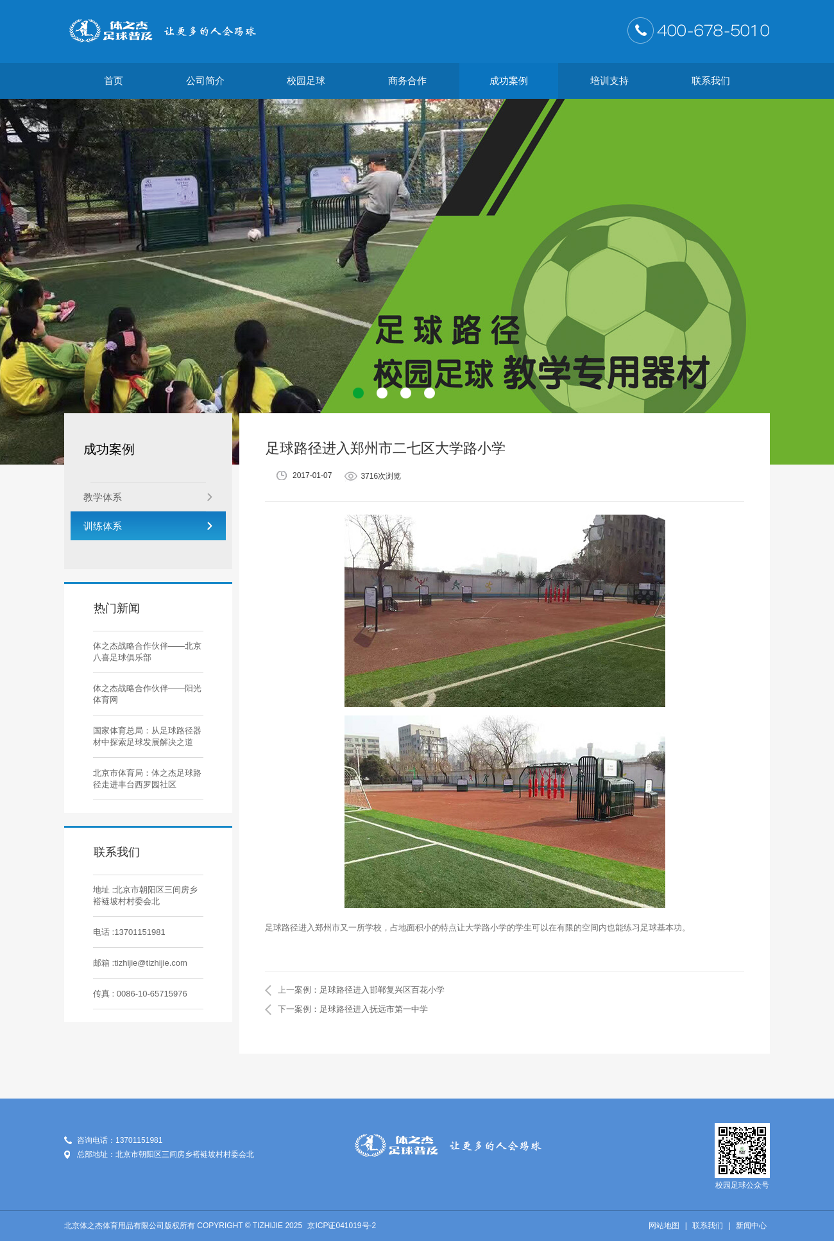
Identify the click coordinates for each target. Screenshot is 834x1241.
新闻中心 (751, 1225)
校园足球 (306, 80)
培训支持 (609, 80)
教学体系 (148, 497)
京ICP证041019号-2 (341, 1225)
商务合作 (407, 80)
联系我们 (711, 80)
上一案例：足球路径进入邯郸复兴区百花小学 (361, 990)
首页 (113, 80)
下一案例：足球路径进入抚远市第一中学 (353, 1009)
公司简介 (205, 80)
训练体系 (148, 525)
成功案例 (508, 80)
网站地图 (664, 1225)
